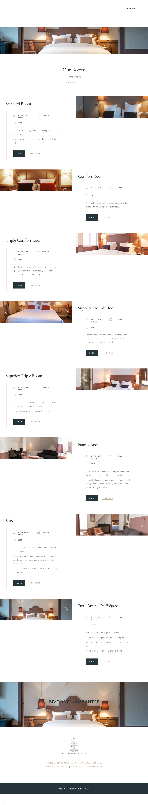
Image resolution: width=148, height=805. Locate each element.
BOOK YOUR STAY (74, 82)
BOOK (92, 153)
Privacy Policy (76, 799)
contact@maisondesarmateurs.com (87, 777)
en (88, 799)
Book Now (131, 8)
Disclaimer (62, 799)
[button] (64, 128)
